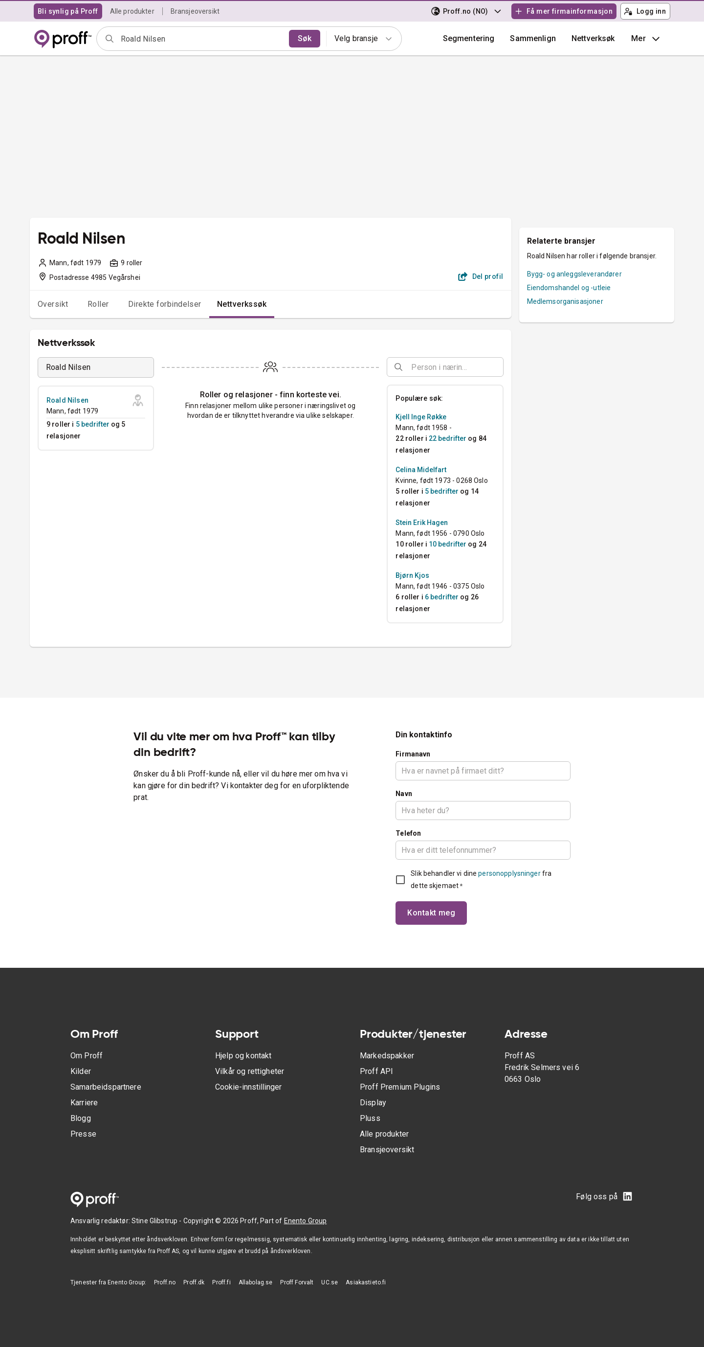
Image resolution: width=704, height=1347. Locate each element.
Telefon (408, 833)
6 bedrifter (442, 597)
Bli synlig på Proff (68, 11)
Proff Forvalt (296, 1282)
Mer (646, 39)
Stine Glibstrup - (157, 1221)
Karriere (84, 1102)
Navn (404, 794)
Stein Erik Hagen (422, 522)
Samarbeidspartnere (105, 1087)
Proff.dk (193, 1282)
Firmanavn (413, 754)
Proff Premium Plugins (400, 1087)
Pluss (370, 1118)
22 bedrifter (447, 438)
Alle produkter (132, 11)
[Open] (499, 367)
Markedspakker (387, 1055)
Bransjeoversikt (195, 11)
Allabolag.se (256, 1282)
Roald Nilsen (67, 400)
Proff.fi (221, 1282)
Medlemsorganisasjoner (565, 301)
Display (373, 1102)
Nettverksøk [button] (593, 38)
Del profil (481, 276)
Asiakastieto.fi (366, 1282)
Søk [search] (304, 38)
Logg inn (645, 11)
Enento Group (305, 1221)
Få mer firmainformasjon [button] (563, 11)
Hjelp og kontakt (243, 1055)
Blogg (80, 1118)
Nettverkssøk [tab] (242, 304)
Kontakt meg (431, 912)
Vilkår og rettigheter (249, 1071)
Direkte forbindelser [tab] (164, 304)
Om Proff (86, 1055)
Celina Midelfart (421, 470)
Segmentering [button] (469, 38)
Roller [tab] (98, 304)
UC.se (329, 1282)
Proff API (376, 1071)
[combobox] (201, 38)
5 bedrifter (93, 424)
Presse (83, 1134)
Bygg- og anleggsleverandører (574, 274)
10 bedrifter (447, 544)
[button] (533, 38)
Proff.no (165, 1282)
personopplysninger (509, 873)
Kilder (80, 1071)
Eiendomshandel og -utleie (569, 288)
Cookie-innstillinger (248, 1087)
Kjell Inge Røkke (421, 417)
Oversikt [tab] (53, 304)
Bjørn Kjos (412, 575)
